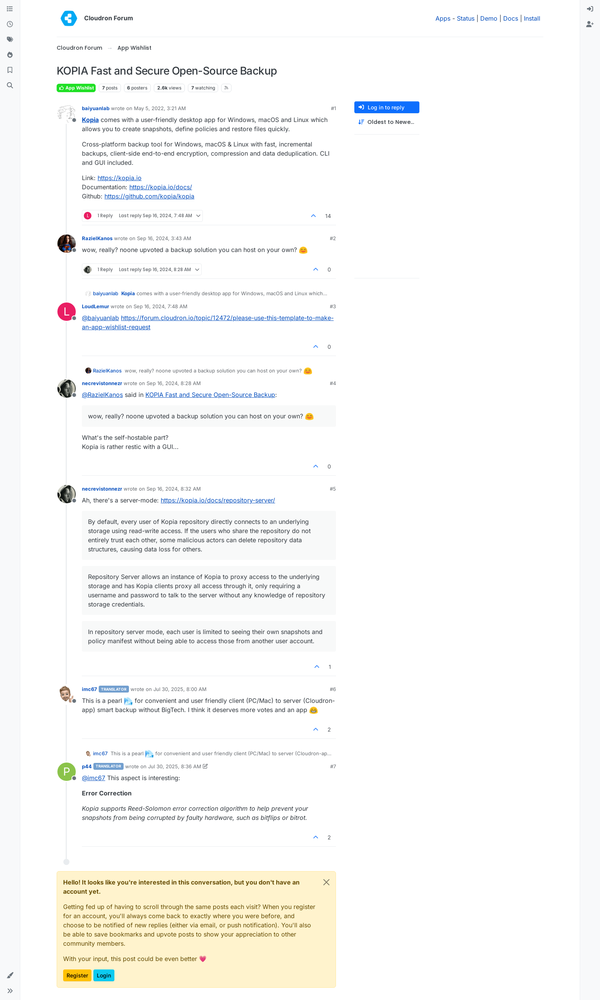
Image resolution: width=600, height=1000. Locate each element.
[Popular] (10, 55)
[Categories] (10, 9)
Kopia (90, 120)
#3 (333, 306)
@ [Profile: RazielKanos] (102, 394)
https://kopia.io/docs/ (160, 187)
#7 (333, 766)
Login (104, 975)
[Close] (326, 882)
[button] (10, 975)
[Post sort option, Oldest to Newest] (386, 122)
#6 (333, 689)
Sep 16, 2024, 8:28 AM (174, 383)
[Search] (10, 86)
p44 (87, 766)
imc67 (89, 689)
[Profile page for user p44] (66, 772)
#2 (333, 238)
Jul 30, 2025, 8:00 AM (180, 689)
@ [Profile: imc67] (93, 778)
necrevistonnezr (102, 383)
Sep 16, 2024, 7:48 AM (161, 306)
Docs (510, 18)
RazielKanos (97, 238)
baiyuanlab (95, 108)
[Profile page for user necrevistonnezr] (66, 388)
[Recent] (10, 24)
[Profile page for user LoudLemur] (66, 311)
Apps (442, 18)
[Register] (590, 24)
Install (532, 18)
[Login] (590, 9)
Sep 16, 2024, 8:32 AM (174, 489)
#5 (333, 489)
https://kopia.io (120, 178)
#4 (333, 383)
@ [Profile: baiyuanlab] (100, 318)
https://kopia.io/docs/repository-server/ (218, 500)
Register (77, 975)
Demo (488, 18)
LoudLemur (95, 306)
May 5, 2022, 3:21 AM (160, 108)
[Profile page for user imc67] (66, 694)
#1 (333, 108)
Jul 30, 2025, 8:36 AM (174, 766)
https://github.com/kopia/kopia (149, 196)
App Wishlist (76, 88)
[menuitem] (590, 9)
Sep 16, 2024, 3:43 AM (164, 238)
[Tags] (10, 40)
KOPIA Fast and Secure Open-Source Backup (210, 394)
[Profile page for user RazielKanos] (66, 243)
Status (465, 18)
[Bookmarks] (10, 70)
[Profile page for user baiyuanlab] (66, 113)
